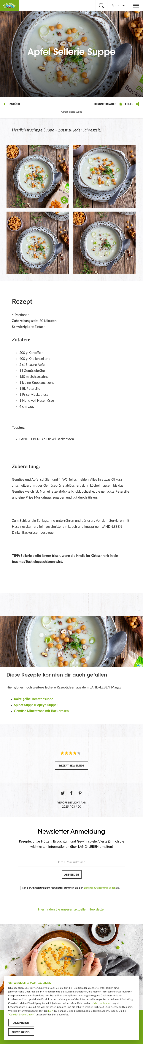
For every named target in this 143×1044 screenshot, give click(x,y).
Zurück (12, 104)
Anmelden (71, 875)
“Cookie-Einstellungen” (21, 1015)
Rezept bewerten (71, 765)
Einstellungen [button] (21, 1032)
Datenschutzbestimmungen (100, 888)
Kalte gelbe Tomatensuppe (33, 699)
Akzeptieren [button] (21, 1023)
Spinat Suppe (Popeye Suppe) (36, 705)
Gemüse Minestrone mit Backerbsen (41, 711)
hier (50, 1011)
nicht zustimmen (101, 1003)
